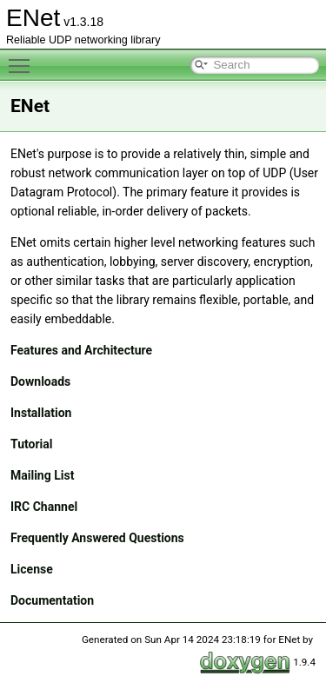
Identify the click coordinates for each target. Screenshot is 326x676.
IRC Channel (43, 507)
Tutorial (31, 444)
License (31, 569)
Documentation (52, 600)
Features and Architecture (81, 350)
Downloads (40, 381)
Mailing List (42, 475)
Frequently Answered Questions (97, 538)
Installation (40, 413)
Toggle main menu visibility (23, 58)
